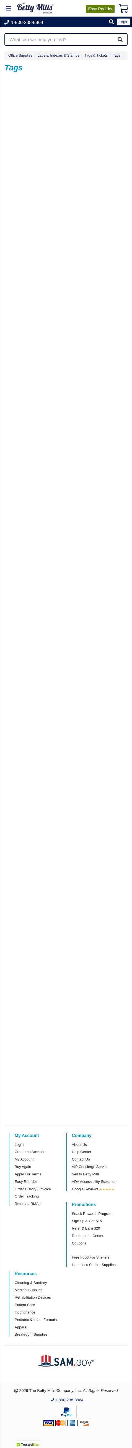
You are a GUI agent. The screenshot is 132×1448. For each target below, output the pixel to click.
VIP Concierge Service (90, 1167)
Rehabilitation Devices (33, 1297)
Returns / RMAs (27, 1204)
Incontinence (25, 1312)
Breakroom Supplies (31, 1334)
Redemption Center (87, 1236)
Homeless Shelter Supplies (94, 1265)
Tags (116, 55)
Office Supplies (20, 55)
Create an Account (30, 1152)
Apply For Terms (28, 1174)
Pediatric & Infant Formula (36, 1320)
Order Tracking (27, 1196)
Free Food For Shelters (91, 1257)
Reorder (100, 9)
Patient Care (25, 1305)
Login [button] (123, 22)
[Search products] (66, 39)
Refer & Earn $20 (86, 1228)
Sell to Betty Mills (86, 1174)
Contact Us (81, 1159)
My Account (24, 1159)
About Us (79, 1145)
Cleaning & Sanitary (31, 1283)
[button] (111, 22)
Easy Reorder (26, 1182)
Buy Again (23, 1167)
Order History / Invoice (33, 1189)
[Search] (120, 39)
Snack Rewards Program (92, 1214)
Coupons (79, 1243)
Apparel (21, 1327)
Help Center (81, 1152)
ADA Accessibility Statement (95, 1182)
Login (19, 1145)
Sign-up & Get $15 (87, 1221)
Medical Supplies (28, 1290)
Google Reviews (85, 1189)
